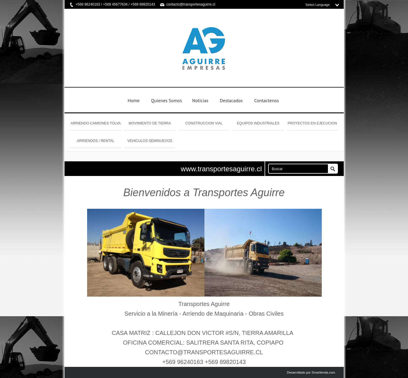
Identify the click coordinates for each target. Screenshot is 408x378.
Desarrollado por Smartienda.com (311, 372)
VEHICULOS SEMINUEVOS (149, 141)
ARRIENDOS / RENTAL (95, 141)
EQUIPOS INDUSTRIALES (258, 123)
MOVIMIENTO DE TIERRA (150, 123)
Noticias (200, 100)
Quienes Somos (166, 100)
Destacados (231, 100)
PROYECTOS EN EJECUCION (312, 123)
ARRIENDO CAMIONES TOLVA (95, 123)
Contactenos (266, 100)
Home (133, 100)
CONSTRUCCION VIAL (204, 123)
